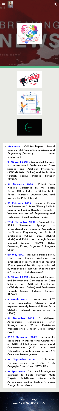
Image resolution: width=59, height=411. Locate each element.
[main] (29, 265)
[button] (4, 4)
